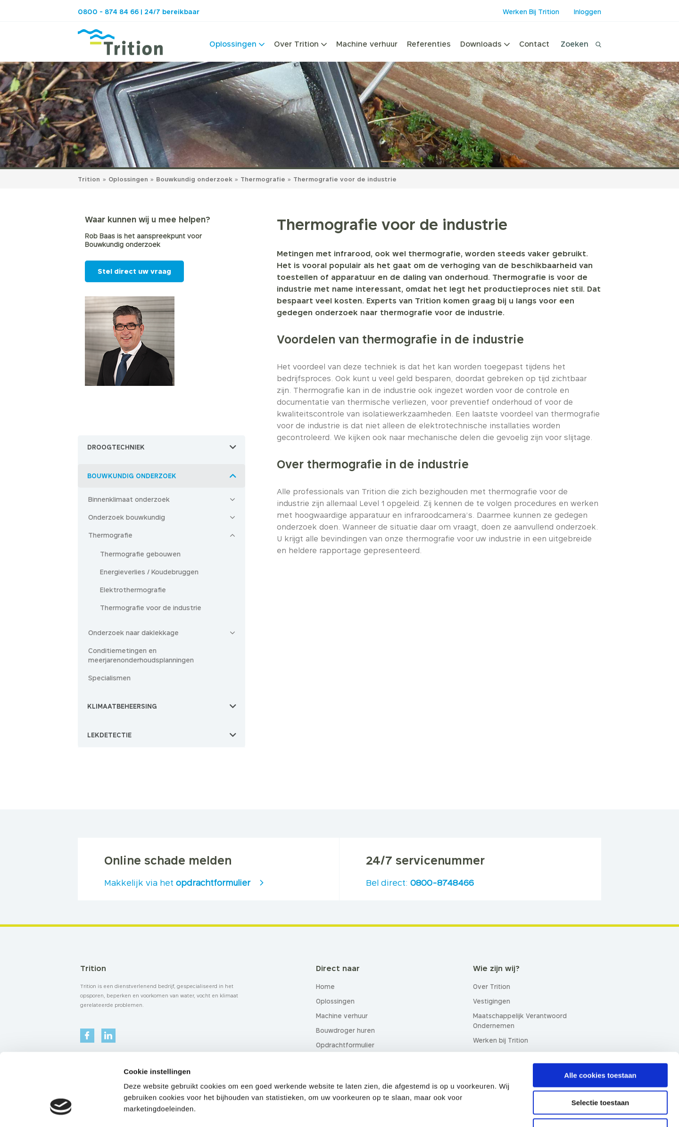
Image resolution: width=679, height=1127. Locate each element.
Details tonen (509, 1108)
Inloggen (587, 12)
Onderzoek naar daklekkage (133, 633)
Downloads (485, 44)
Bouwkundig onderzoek (195, 179)
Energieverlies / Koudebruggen (149, 572)
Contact (534, 44)
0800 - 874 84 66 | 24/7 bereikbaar (138, 12)
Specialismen (109, 678)
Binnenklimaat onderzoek (129, 499)
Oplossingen (237, 44)
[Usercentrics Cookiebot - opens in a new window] (61, 1109)
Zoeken (574, 44)
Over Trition (300, 44)
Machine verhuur (366, 44)
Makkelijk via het (177, 883)
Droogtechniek (116, 447)
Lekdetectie (109, 735)
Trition (89, 179)
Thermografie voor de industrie (345, 179)
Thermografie (263, 179)
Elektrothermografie (133, 590)
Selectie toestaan (600, 1040)
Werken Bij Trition (531, 12)
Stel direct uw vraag (134, 271)
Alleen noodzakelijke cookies (600, 1067)
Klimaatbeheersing (122, 706)
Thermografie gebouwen (140, 554)
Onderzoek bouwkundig (126, 517)
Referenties (429, 44)
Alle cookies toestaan (600, 1012)
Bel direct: (420, 883)
